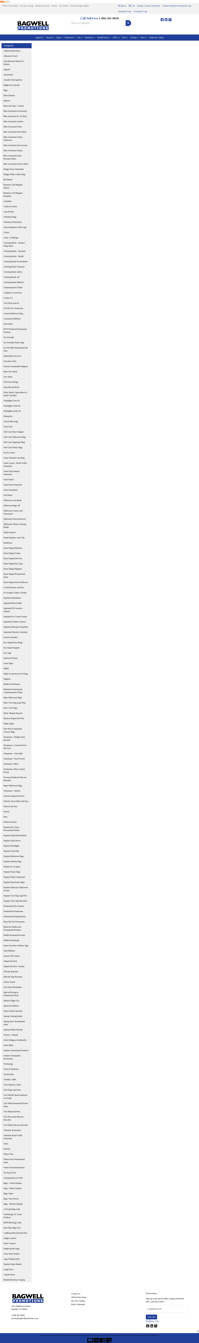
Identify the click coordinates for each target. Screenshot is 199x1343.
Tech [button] (124, 37)
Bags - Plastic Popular (13, 1188)
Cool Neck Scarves (11, 303)
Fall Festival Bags (11, 382)
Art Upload (63, 6)
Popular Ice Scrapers (12, 867)
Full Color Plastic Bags (13, 447)
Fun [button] (79, 37)
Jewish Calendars (11, 637)
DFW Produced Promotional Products (15, 330)
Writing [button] (133, 37)
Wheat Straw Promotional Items (14, 1160)
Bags (6, 90)
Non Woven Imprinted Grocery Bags (13, 730)
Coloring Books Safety (13, 272)
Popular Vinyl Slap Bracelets (15, 901)
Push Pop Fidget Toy (12, 1228)
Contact (54, 6)
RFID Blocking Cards (12, 1222)
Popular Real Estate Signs (14, 882)
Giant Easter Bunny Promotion (12, 472)
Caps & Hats (9, 212)
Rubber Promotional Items (14, 935)
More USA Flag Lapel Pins (15, 703)
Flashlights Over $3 (12, 401)
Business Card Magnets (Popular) (13, 194)
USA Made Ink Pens (12, 1111)
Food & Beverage (11, 421)
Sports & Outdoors (11, 1006)
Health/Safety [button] (103, 37)
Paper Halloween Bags (13, 786)
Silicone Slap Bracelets (13, 977)
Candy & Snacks (10, 206)
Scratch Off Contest (12, 956)
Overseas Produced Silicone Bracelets (15, 778)
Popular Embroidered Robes (15, 835)
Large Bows (8, 1269)
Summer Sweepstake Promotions (12, 1057)
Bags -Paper (8, 1193)
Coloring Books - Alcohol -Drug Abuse (15, 244)
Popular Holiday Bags (12, 861)
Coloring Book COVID (13, 1178)
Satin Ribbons (9, 951)
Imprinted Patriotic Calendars (16, 632)
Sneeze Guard (9, 982)
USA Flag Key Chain (12, 1085)
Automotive (8, 75)
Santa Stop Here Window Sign (16, 945)
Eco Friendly (9, 337)
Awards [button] (49, 37)
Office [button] (115, 37)
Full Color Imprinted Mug (14, 442)
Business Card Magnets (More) (13, 186)
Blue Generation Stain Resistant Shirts (13, 157)
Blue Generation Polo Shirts (15, 132)
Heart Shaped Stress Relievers (16, 582)
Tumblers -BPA (10, 1079)
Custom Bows (9, 1274)
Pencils (6, 812)
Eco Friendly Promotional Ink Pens (16, 349)
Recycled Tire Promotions (14, 922)
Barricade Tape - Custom (14, 106)
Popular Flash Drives (12, 841)
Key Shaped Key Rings (13, 642)
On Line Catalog (26, 6)
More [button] (142, 37)
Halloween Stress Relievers (15, 519)
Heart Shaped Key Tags (13, 564)
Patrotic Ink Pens (10, 806)
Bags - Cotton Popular (13, 1183)
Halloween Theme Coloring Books (15, 525)
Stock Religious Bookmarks (15, 1040)
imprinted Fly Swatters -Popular (13, 609)
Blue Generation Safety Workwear (13, 138)
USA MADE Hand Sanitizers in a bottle (15, 1096)
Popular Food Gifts (11, 851)
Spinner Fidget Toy (11, 1001)
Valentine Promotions (12, 1130)
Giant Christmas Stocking (14, 458)
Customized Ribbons (12, 319)
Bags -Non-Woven (11, 1199)
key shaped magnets (12, 648)
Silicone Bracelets (11, 971)
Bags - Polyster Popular (13, 1204)
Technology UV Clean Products (13, 1215)
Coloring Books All (11, 277)
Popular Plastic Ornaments (14, 877)
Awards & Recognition (13, 80)
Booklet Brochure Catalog (14, 1280)
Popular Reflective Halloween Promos (16, 889)
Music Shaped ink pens (13, 713)
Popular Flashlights (11, 846)
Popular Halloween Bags (14, 856)
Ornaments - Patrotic (12, 791)
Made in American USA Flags (16, 674)
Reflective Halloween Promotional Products (12, 928)
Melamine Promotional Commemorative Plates (13, 690)
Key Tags (7, 653)
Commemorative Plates (13, 287)
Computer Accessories (13, 293)
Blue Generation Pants (13, 127)
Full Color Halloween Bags (15, 437)
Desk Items (8, 324)
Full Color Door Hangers (14, 432)
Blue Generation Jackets (13, 121)
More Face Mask (10, 372)
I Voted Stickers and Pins (14, 587)
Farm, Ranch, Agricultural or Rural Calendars (15, 394)
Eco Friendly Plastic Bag (14, 342)
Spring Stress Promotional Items (14, 1023)
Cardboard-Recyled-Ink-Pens (15, 1233)
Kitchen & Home (11, 658)
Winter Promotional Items (14, 1167)
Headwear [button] (89, 37)
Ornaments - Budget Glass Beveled (14, 738)
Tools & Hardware (11, 1069)
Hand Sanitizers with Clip (14, 538)
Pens (5, 817)
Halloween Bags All (12, 505)
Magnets (7, 679)
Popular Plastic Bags (12, 872)
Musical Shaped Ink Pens (14, 718)
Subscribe (151, 1317)
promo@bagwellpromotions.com (24, 1318)
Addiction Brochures (12, 51)
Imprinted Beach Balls (13, 603)
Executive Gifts (10, 361)
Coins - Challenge (11, 238)
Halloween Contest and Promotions (13, 512)
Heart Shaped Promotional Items (14, 575)
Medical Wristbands (12, 684)
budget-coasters (10, 1238)
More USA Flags (10, 708)
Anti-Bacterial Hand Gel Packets (13, 62)
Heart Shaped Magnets (13, 569)
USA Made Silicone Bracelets (16, 1125)
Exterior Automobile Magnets (16, 366)
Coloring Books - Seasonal (14, 251)
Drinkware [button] (69, 37)
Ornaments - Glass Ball (13, 753)
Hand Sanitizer (10, 532)
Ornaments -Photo (11, 764)
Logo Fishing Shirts (12, 1259)
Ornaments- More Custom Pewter (14, 770)
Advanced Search (42, 6)
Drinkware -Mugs (156, 37)
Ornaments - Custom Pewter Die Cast (15, 746)
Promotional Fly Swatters (14, 906)
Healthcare (8, 543)
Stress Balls (8, 1045)
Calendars (8, 201)
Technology (8, 1064)
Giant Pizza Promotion (13, 485)
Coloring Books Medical (14, 282)
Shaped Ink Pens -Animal (14, 966)
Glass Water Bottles (12, 1254)
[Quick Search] (97, 23)
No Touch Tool (10, 1173)
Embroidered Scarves (12, 356)
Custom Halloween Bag (13, 313)
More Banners (9, 95)
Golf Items (8, 495)
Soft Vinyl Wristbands (13, 987)
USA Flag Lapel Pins (12, 1090)
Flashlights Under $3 (12, 411)
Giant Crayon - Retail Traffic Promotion (15, 464)
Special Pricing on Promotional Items (11, 993)
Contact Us (8, 298)
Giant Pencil (9, 479)
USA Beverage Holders (79, 6)
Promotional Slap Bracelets (15, 916)
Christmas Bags (10, 217)
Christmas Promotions (13, 222)
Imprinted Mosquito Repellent (16, 627)
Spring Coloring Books (13, 1016)
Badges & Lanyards (12, 85)
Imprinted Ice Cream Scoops (15, 616)
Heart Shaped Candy (12, 553)
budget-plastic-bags (11, 1248)
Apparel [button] (38, 37)
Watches (7, 1149)
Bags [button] (58, 37)
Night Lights (9, 723)
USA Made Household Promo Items (16, 1104)
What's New (8, 1154)
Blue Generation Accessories (15, 111)
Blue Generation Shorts (13, 150)
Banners (7, 101)
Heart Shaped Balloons (13, 548)
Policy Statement (78, 1304)
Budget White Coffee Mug (14, 174)
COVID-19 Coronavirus (13, 308)
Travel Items (9, 1074)
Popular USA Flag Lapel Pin (15, 896)
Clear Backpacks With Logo (15, 227)
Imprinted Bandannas (12, 598)
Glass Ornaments (11, 490)
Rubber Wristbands (11, 940)
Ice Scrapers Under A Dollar (15, 593)
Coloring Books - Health (14, 256)
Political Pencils (10, 822)
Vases (6, 1144)
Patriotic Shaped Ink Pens (14, 796)
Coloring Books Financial (14, 267)
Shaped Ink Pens (10, 961)
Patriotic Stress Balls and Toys (16, 801)
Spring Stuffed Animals (13, 1030)
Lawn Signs (8, 663)
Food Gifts (8, 427)
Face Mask (8, 377)
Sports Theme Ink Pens (13, 1011)
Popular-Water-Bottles (13, 1264)
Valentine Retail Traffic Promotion (13, 1137)
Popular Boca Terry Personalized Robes (12, 828)
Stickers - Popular (11, 1035)
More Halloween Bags (13, 697)
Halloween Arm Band (12, 500)
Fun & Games (9, 453)
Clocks (6, 232)
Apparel (7, 69)
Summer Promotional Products (16, 1050)
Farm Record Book (11, 387)
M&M (6, 668)
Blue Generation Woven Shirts (16, 164)
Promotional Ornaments (13, 911)
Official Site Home (10, 6)
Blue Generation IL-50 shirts (15, 116)
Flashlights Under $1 (12, 406)
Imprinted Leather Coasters (15, 622)
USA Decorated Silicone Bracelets (13, 1118)
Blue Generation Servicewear (15, 145)
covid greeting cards (12, 1209)
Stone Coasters (10, 1243)
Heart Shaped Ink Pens (13, 558)
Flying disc (8, 416)
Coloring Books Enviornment (16, 261)
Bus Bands (8, 179)
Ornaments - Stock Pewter (14, 759)
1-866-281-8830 (18, 1315)
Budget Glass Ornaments (14, 169)
